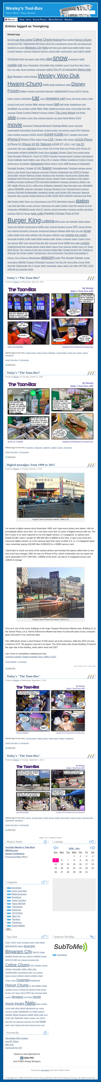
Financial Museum (42, 125)
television (76, 192)
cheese (69, 234)
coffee (10, 235)
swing (49, 69)
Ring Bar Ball (42, 243)
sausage (11, 113)
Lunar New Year (39, 108)
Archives (70, 19)
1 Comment (22, 662)
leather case (34, 160)
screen (54, 152)
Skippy (59, 239)
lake (35, 104)
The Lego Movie (65, 112)
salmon (56, 235)
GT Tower (88, 247)
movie (14, 125)
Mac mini (9, 1044)
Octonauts (27, 126)
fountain (28, 104)
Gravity (37, 266)
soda (57, 258)
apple (15, 185)
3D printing (22, 118)
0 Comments (24, 360)
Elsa (36, 118)
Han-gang (72, 185)
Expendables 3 (81, 253)
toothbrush (60, 85)
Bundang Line (58, 189)
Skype (24, 70)
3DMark (63, 160)
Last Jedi (11, 206)
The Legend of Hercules (31, 250)
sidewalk (73, 221)
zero (43, 1025)
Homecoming (71, 175)
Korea (45, 140)
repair (88, 48)
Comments (62, 955)
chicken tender (51, 130)
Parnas (53, 172)
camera (31, 148)
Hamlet (22, 175)
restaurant (63, 172)
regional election (46, 118)
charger (55, 160)
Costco (81, 239)
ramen (41, 1008)
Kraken (82, 160)
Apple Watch (46, 247)
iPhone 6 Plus (28, 139)
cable (65, 266)
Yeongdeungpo (60, 168)
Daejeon (19, 51)
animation (26, 98)
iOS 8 (51, 148)
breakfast (12, 108)
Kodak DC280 (34, 168)
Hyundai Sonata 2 (16, 168)
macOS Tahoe (12, 1041)
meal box (29, 189)
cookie (12, 65)
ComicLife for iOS (13, 1048)
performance (13, 164)
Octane (90, 160)
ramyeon (8, 1012)
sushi (41, 226)
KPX (78, 130)
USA (65, 140)
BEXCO (20, 213)
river (80, 185)
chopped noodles (76, 209)
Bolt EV (39, 209)
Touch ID (37, 156)
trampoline (71, 69)
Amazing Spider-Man (52, 250)
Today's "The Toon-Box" (24, 676)
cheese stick (63, 231)
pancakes (38, 189)
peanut (34, 235)
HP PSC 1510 (86, 266)
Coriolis (10, 51)
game (87, 153)
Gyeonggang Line (42, 202)
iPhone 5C (15, 144)
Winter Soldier (27, 253)
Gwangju (48, 189)
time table (75, 243)
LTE (51, 139)
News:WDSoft (18, 903)
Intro (29, 19)
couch (66, 65)
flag (19, 196)
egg (73, 231)
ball (56, 104)
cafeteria (29, 956)
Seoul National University (37, 172)
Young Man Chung (75, 262)
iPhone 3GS (74, 148)
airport (89, 168)
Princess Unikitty (47, 113)
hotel (19, 179)
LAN (71, 266)
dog (57, 221)
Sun (37, 1018)
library (72, 118)
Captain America (70, 250)
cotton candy (84, 51)
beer (91, 98)
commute (53, 243)
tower (63, 179)
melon (74, 239)
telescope (20, 1022)
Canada (73, 135)
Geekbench (73, 160)
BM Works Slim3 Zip (45, 44)
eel (67, 221)
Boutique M (74, 164)
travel (25, 160)
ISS (13, 993)
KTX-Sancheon (59, 201)
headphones (75, 104)
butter (52, 239)
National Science (40, 51)
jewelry (84, 99)
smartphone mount (64, 44)
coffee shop (37, 185)
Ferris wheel (78, 153)
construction (66, 51)
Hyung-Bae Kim (79, 109)
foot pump (57, 48)
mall (66, 163)
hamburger (35, 980)
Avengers (60, 175)
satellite (8, 1015)
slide (11, 117)
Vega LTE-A (46, 160)
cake (62, 235)
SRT (9, 185)
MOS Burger (13, 250)
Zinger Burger (85, 227)
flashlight (11, 48)
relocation (88, 185)
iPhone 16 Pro (25, 185)
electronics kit (47, 206)
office (75, 266)
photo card (54, 192)
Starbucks (18, 1018)
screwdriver (73, 59)
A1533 (79, 139)
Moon (30, 997)
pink (84, 104)
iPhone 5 (15, 990)
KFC (75, 226)
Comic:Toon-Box (11, 360)
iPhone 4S (86, 148)
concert (10, 104)
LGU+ (67, 144)
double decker (32, 247)
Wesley (16, 282)
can (40, 235)
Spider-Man (83, 175)
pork (26, 243)
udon (46, 227)
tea (14, 1022)
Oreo (25, 65)
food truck (19, 104)
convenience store (25, 972)
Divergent (40, 262)
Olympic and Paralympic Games (37, 179)
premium (67, 247)
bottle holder (79, 48)
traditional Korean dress (60, 109)
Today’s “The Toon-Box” (23, 278)
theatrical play (48, 175)
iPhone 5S (28, 144)
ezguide (25, 196)
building (11, 182)
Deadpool (12, 179)
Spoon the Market (15, 227)
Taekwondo (29, 43)
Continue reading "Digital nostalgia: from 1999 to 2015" (30, 657)
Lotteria (47, 221)
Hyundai (20, 182)
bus (24, 246)
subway (18, 159)
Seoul (47, 163)
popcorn (48, 257)
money (71, 126)
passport (58, 185)
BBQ (21, 243)
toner (30, 269)
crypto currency (33, 206)
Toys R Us (59, 69)
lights (42, 59)
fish (75, 206)
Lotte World (19, 172)
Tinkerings (16, 910)
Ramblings (16, 897)
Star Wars (21, 206)
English (94, 666)
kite (88, 108)
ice (30, 986)
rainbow (42, 104)
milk (19, 65)
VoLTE (80, 144)
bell (50, 48)
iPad (57, 148)
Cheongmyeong (73, 189)
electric (21, 976)
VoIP (73, 144)
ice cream (81, 234)
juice (27, 235)
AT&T (66, 135)
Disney (78, 83)
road (75, 51)
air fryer (88, 206)
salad (68, 85)
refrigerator (12, 209)
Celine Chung (43, 39)
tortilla (46, 84)
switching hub (79, 196)
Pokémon (85, 130)
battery (23, 91)
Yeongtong (9, 355)
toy (32, 202)
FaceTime (74, 65)
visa (65, 185)
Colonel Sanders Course (61, 227)
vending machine (21, 135)
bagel (33, 239)
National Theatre (34, 175)
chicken (64, 206)
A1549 (48, 134)
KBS (69, 192)
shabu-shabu (84, 221)
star (12, 1018)
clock (70, 206)
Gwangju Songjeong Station (73, 182)
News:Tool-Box (19, 900)
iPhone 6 (13, 139)
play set (76, 44)
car (35, 98)
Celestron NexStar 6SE (30, 960)
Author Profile (41, 19)
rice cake (16, 70)
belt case (22, 148)
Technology (17, 907)
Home (22, 19)
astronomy (11, 946)
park (64, 47)
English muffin (24, 239)
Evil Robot (80, 113)
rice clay (79, 231)
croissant (67, 239)
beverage (62, 209)
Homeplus (33, 65)
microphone (63, 130)
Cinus (81, 247)
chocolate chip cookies (51, 65)
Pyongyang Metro (13, 857)
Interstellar (52, 266)
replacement (61, 91)
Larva (42, 99)
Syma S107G (75, 91)
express (85, 189)
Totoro (27, 202)
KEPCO (77, 172)
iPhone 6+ (27, 156)
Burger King (24, 220)
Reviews (16, 919)
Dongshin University (28, 231)
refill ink (11, 269)
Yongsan (72, 168)
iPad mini (64, 148)
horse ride (70, 99)
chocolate (16, 969)
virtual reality (54, 51)
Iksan (78, 99)
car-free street (23, 39)
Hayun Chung (83, 39)
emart (40, 976)
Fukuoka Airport (65, 156)
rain (88, 182)
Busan (27, 213)
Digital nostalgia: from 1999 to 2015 (31, 464)
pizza (70, 48)
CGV (78, 118)
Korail (60, 243)
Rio (18, 253)
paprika (45, 239)
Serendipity (45, 1070)
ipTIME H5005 (51, 196)
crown (30, 118)
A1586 (58, 134)
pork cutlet (37, 213)
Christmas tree (15, 59)
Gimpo (10, 172)
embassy (48, 185)
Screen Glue (65, 152)
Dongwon (47, 235)
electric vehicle (51, 209)
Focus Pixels (43, 148)
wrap (52, 84)
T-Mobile (58, 140)
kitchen (15, 243)
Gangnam (85, 163)
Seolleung (29, 182)
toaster (32, 209)
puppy (62, 221)
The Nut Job (60, 262)
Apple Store (43, 153)
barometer (12, 148)
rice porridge (23, 109)
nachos (22, 262)
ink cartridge (21, 269)
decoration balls (32, 59)
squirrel (80, 206)
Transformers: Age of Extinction (48, 253)
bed (62, 104)
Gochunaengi (31, 227)
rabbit (57, 206)
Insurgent (50, 262)
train (71, 172)
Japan (39, 140)
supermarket (13, 130)
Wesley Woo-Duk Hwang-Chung (28, 1025)
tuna (39, 238)
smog (60, 164)
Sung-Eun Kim (14, 43)
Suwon (47, 168)
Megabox (17, 76)
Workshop (17, 922)
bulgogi (15, 231)
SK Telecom (43, 144)
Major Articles (57, 19)
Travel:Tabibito (10, 662)
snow (60, 57)
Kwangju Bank (59, 125)
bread (87, 230)
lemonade (12, 239)
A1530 (55, 144)
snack (72, 130)
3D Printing (17, 913)
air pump (20, 48)
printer (63, 192)
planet (22, 1008)
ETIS (36, 182)
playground (86, 44)
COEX (45, 156)
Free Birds (69, 253)
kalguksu (11, 213)
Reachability (13, 153)
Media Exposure (19, 894)
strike (67, 243)
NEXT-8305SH (66, 196)
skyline (54, 164)
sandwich (43, 192)
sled (49, 59)
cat (19, 960)
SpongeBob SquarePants (32, 130)
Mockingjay (35, 258)
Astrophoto (16, 888)
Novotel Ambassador (27, 192)
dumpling (88, 209)
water (12, 1025)
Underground (14, 246)
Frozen (13, 91)
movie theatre (30, 76)
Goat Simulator (14, 156)
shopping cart (55, 98)
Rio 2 (30, 266)
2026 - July (74, 848)
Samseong (37, 163)
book (65, 118)
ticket (74, 246)
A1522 (32, 134)
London (85, 242)
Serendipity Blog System (16, 1038)
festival (57, 39)
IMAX (43, 266)
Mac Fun (16, 916)
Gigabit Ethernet (36, 196)
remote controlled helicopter (41, 91)
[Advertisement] (74, 894)
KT (61, 144)
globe (66, 104)
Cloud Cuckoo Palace (27, 112)
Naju (45, 47)
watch (7, 1025)
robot (9, 135)
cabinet (10, 189)
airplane (81, 168)
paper (59, 266)
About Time (57, 247)
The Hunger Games (72, 257)
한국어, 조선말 (87, 666)
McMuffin (19, 189)
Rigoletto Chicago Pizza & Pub (61, 213)
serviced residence (50, 182)
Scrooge (79, 126)
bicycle (11, 40)
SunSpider (25, 164)
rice (30, 1012)
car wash (58, 118)
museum (28, 51)
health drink (19, 235)
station (82, 200)
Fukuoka (53, 156)
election (71, 202)
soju (9, 231)
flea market (68, 40)
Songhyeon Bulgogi (48, 231)
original (32, 243)
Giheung (11, 192)
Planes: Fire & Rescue (17, 258)
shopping (23, 209)
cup (34, 973)
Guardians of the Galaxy (78, 179)
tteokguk (31, 70)
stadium (56, 179)
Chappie (31, 262)
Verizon (71, 140)
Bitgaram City (33, 47)
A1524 (40, 134)
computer (41, 69)
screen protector (29, 152)
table (82, 59)
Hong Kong (82, 135)
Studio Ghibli (18, 202)
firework (49, 104)
